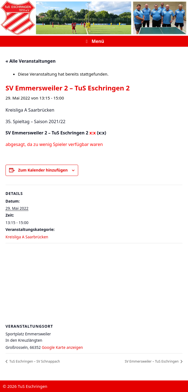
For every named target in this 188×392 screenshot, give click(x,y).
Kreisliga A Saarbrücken (27, 236)
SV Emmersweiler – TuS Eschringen (152, 361)
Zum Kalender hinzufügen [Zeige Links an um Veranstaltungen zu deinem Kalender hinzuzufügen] (43, 170)
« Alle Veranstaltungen (31, 61)
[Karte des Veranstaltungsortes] (94, 283)
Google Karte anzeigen (62, 347)
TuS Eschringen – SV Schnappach (34, 361)
